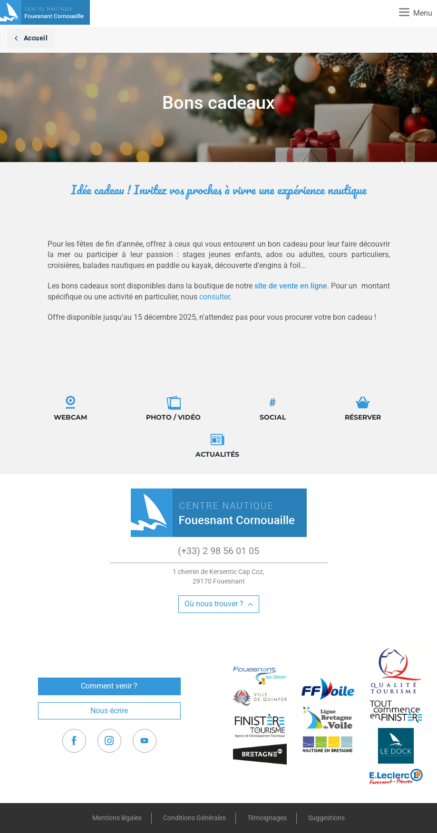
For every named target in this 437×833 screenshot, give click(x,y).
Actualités (217, 445)
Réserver (363, 408)
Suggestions (326, 818)
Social (273, 408)
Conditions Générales (194, 818)
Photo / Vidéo (173, 408)
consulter (214, 296)
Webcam (70, 408)
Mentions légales (117, 818)
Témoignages (267, 818)
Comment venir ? (109, 685)
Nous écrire (109, 710)
